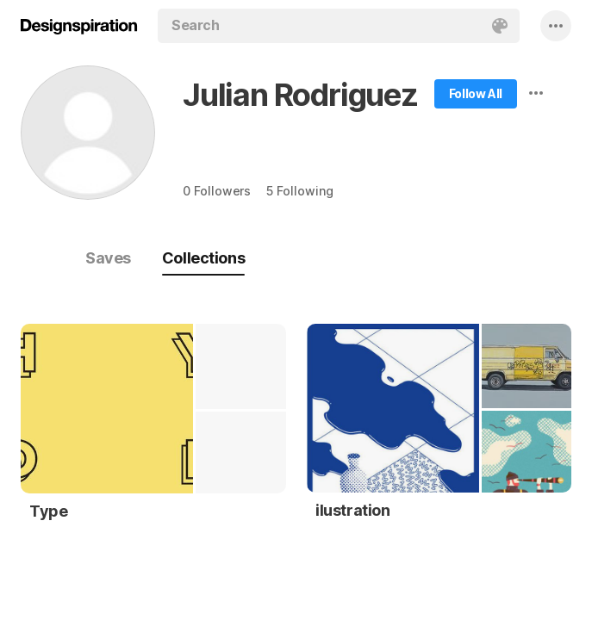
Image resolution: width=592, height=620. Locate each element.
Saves (108, 258)
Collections (203, 258)
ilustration (352, 510)
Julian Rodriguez (300, 95)
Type (48, 511)
